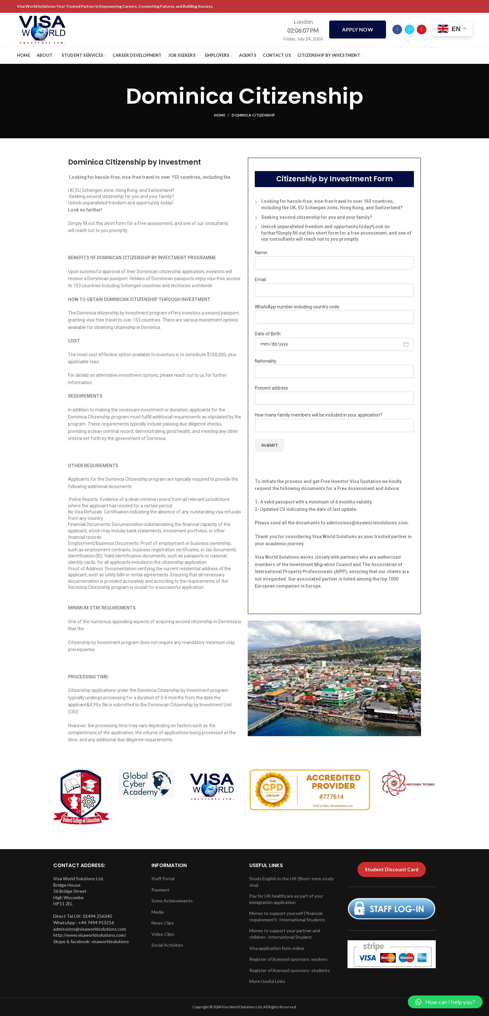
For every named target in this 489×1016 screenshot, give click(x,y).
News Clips (162, 923)
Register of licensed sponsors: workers (288, 959)
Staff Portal (163, 878)
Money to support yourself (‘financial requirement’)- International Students (287, 916)
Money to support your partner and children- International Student (284, 934)
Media (157, 912)
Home (219, 115)
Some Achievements (172, 900)
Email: (334, 284)
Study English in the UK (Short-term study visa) (291, 882)
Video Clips (162, 934)
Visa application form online (276, 948)
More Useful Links (267, 981)
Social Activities (167, 945)
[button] (445, 1001)
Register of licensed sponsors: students (289, 970)
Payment (160, 889)
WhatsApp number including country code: (334, 311)
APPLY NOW (357, 30)
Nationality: (334, 366)
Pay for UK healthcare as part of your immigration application (286, 899)
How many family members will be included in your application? (334, 419)
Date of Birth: (334, 338)
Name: (334, 257)
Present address (334, 392)
